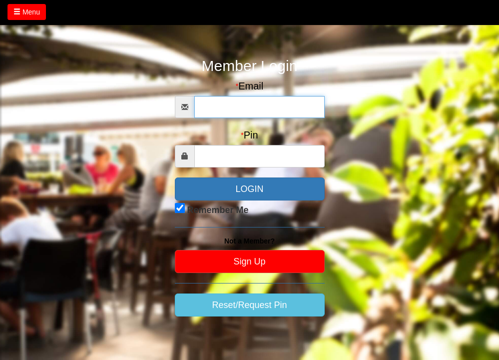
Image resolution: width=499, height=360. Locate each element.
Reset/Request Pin (249, 305)
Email (249, 86)
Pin (249, 135)
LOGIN (249, 189)
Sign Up (249, 261)
